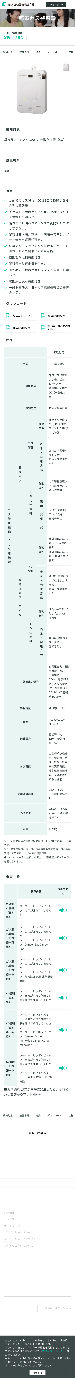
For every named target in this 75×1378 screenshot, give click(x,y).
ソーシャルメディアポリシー (21, 1251)
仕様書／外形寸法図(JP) (59, 327)
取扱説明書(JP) (56, 315)
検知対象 (8, 52)
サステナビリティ (16, 1213)
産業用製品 (12, 1166)
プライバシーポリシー (17, 1244)
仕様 (71, 52)
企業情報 (10, 1194)
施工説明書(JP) (21, 327)
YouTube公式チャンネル (56, 1320)
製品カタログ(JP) (22, 315)
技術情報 (10, 1185)
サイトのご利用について (18, 1257)
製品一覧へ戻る (37, 1132)
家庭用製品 (12, 1176)
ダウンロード (54, 52)
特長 (38, 52)
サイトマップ (12, 1237)
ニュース (9, 1231)
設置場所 (24, 52)
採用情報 (9, 1224)
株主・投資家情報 (16, 1204)
